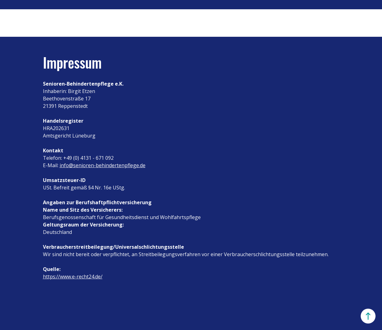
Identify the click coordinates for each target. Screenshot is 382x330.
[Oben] (368, 316)
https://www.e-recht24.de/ (73, 276)
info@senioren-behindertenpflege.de (102, 165)
